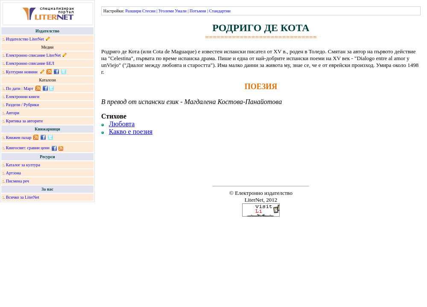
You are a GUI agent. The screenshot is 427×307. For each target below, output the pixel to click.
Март (28, 88)
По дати (13, 88)
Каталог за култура (23, 164)
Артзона (13, 173)
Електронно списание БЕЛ (30, 63)
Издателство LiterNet (25, 39)
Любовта (122, 123)
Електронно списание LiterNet (33, 55)
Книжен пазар (19, 137)
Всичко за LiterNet (22, 197)
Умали (181, 11)
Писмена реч (17, 181)
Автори (12, 112)
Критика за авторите (24, 121)
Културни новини (22, 72)
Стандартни (220, 11)
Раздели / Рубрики (22, 104)
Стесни (148, 11)
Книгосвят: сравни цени (28, 147)
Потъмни (198, 11)
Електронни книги (22, 96)
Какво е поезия (130, 131)
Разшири (133, 11)
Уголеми (166, 11)
